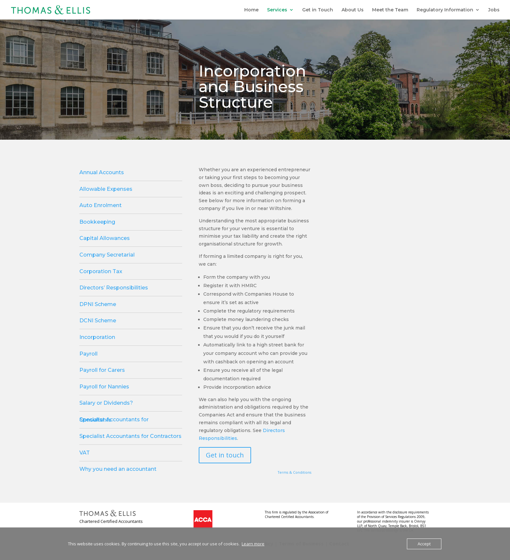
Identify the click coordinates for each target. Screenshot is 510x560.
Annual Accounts (101, 172)
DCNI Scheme (97, 320)
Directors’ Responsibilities (113, 288)
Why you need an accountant (117, 469)
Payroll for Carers (102, 370)
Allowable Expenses (105, 189)
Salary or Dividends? (106, 403)
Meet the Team (390, 10)
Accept (424, 544)
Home (251, 10)
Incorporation (97, 337)
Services (277, 10)
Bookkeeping (97, 222)
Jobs (494, 10)
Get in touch (225, 455)
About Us (353, 10)
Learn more (253, 544)
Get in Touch (317, 10)
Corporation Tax (100, 271)
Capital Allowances (104, 238)
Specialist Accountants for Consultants (114, 419)
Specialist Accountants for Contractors (130, 436)
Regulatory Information (445, 10)
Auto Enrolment (100, 205)
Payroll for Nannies (104, 387)
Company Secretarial (107, 255)
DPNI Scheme (97, 304)
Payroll (88, 354)
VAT (84, 453)
